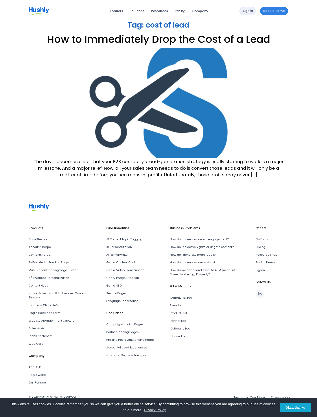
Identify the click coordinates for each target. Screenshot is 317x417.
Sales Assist (37, 328)
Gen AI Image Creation (122, 278)
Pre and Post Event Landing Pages (130, 340)
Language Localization (122, 301)
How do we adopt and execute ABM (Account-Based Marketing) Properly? (203, 272)
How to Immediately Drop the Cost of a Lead (158, 39)
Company (200, 11)
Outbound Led (180, 328)
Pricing (180, 11)
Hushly (44, 397)
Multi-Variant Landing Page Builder (53, 270)
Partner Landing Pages (122, 332)
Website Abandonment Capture (52, 320)
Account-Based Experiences (126, 347)
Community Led (181, 298)
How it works (37, 375)
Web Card (36, 344)
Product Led (178, 313)
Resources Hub (266, 255)
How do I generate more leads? (193, 255)
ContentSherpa (40, 255)
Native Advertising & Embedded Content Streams (57, 295)
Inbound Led (179, 336)
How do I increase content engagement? (199, 239)
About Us (35, 367)
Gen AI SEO (114, 285)
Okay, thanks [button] (295, 407)
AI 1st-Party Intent (118, 255)
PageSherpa (38, 239)
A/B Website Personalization (49, 278)
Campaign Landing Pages (125, 324)
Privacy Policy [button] (155, 410)
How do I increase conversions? (193, 262)
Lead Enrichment (40, 336)
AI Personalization (119, 247)
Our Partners (38, 382)
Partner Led (178, 321)
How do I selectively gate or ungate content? (202, 247)
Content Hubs (38, 285)
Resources (159, 11)
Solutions (137, 11)
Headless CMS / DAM (43, 305)
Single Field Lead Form (44, 313)
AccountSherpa (40, 247)
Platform (262, 239)
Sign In (260, 270)
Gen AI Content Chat (120, 262)
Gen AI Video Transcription (125, 270)
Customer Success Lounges (126, 355)
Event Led (176, 305)
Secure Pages (116, 293)
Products (116, 11)
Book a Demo (265, 262)
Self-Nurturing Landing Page (49, 262)
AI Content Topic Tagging (124, 239)
